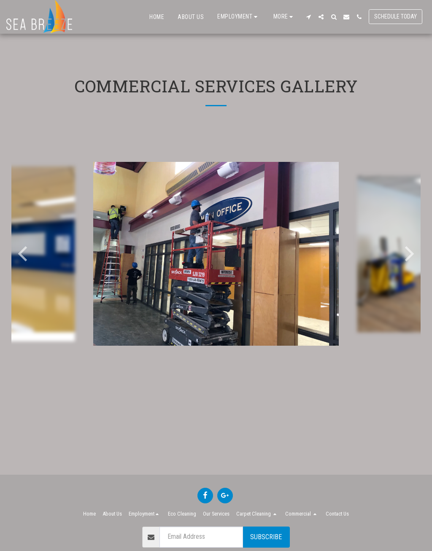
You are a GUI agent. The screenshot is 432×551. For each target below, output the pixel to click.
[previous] (24, 253)
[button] (238, 17)
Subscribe (266, 537)
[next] (408, 253)
